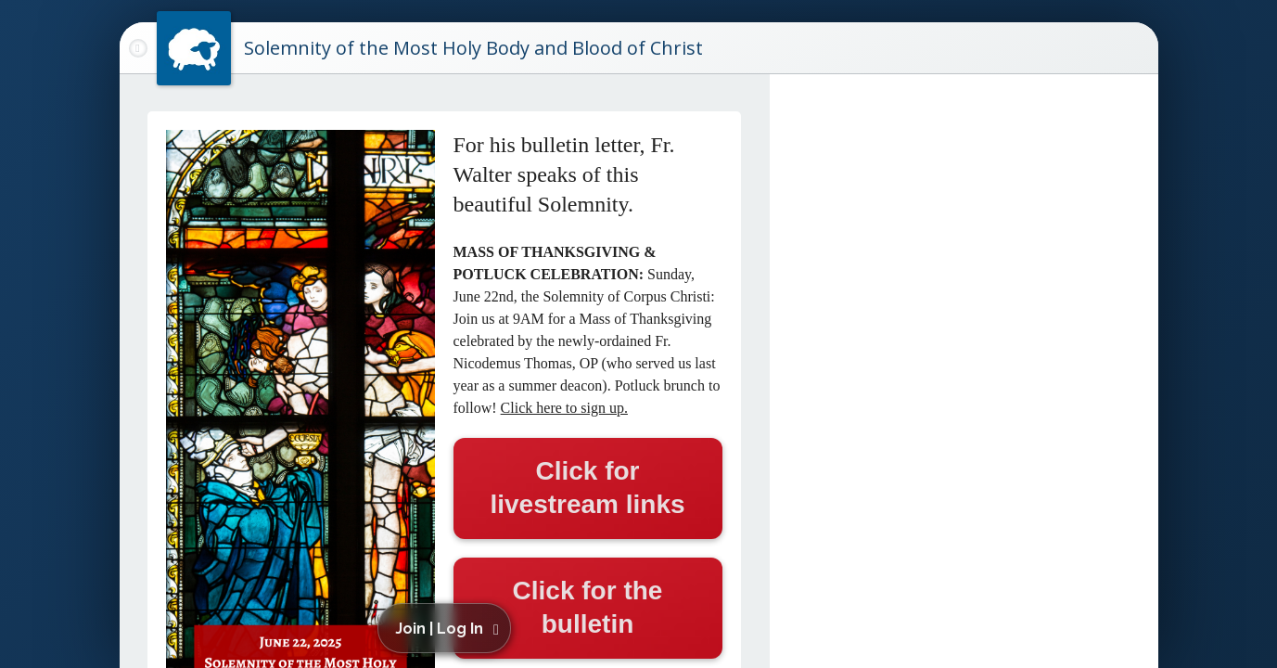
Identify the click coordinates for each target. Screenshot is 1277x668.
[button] (447, 628)
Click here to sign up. (564, 408)
